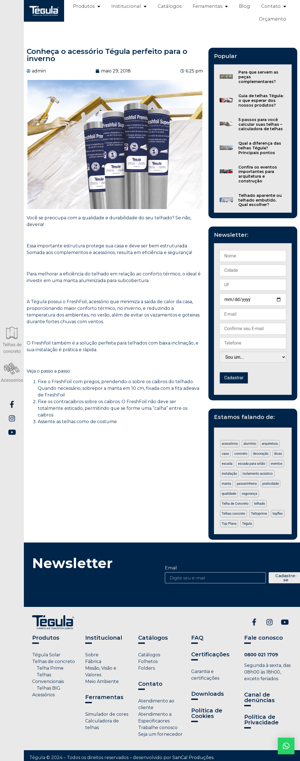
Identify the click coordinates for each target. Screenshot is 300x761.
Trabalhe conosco (158, 727)
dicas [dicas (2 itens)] (278, 454)
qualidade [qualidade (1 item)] (229, 494)
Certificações (210, 654)
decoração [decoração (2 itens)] (260, 454)
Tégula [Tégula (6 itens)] (247, 524)
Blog (244, 6)
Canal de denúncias (259, 697)
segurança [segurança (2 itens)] (249, 494)
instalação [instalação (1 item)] (229, 474)
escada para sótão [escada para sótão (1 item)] (251, 464)
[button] (286, 746)
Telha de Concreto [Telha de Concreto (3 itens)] (235, 504)
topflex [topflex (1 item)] (278, 514)
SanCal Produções (192, 757)
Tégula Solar (46, 654)
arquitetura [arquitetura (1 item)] (270, 444)
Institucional (129, 6)
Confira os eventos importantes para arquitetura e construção (257, 174)
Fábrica (93, 661)
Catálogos (169, 6)
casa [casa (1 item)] (225, 454)
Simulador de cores (106, 714)
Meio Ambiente (102, 681)
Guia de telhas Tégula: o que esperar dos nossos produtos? (261, 100)
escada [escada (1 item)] (227, 464)
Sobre (92, 654)
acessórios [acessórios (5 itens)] (230, 444)
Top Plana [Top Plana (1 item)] (229, 524)
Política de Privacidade (261, 720)
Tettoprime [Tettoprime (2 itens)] (259, 514)
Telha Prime (48, 668)
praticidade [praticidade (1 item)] (270, 484)
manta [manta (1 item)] (226, 484)
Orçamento (272, 19)
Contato (273, 6)
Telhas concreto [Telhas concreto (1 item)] (233, 514)
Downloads (207, 693)
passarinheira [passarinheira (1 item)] (247, 484)
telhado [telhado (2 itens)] (259, 504)
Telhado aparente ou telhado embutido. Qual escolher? (260, 200)
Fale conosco (263, 637)
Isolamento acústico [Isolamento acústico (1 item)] (258, 474)
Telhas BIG (46, 688)
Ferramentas (210, 6)
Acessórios (43, 694)
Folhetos (148, 661)
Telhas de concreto (53, 661)
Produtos (86, 6)
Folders (146, 668)
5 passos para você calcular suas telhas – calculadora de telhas (260, 124)
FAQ (197, 637)
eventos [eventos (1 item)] (277, 464)
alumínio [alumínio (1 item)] (249, 444)
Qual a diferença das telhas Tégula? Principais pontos (259, 148)
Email (171, 568)
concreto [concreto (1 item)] (240, 454)
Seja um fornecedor (160, 734)
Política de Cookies (206, 713)
